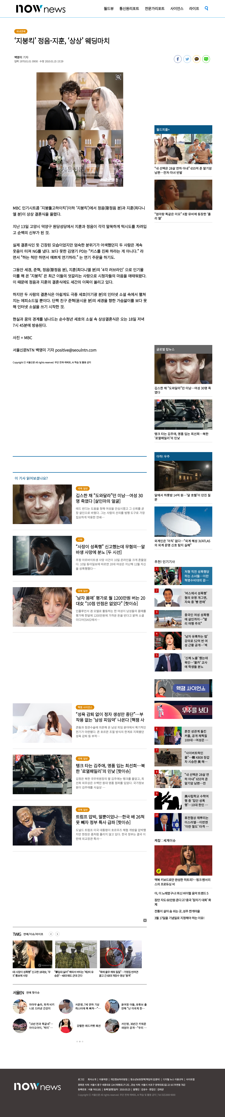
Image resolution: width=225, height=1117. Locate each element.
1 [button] (77, 1041)
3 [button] (82, 1041)
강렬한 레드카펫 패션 (88, 1026)
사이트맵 (190, 1079)
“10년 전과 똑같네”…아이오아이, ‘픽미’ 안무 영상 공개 (41, 1027)
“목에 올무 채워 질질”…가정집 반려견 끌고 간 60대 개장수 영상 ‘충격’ (120, 973)
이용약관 (103, 1079)
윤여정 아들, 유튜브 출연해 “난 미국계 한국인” (134, 1008)
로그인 (81, 1079)
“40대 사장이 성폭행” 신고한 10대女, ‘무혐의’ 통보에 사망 (32, 973)
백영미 (18, 57)
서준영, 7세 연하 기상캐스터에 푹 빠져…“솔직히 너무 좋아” (87, 1008)
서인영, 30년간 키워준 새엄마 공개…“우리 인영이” (133, 1027)
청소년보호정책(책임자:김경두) (145, 1079)
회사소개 (92, 1079)
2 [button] (80, 1041)
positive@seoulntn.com (75, 350)
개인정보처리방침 (118, 1079)
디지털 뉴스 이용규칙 (173, 1079)
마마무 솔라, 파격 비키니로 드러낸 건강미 (41, 1006)
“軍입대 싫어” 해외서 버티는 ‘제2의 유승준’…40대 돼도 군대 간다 (76, 973)
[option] (32, 960)
